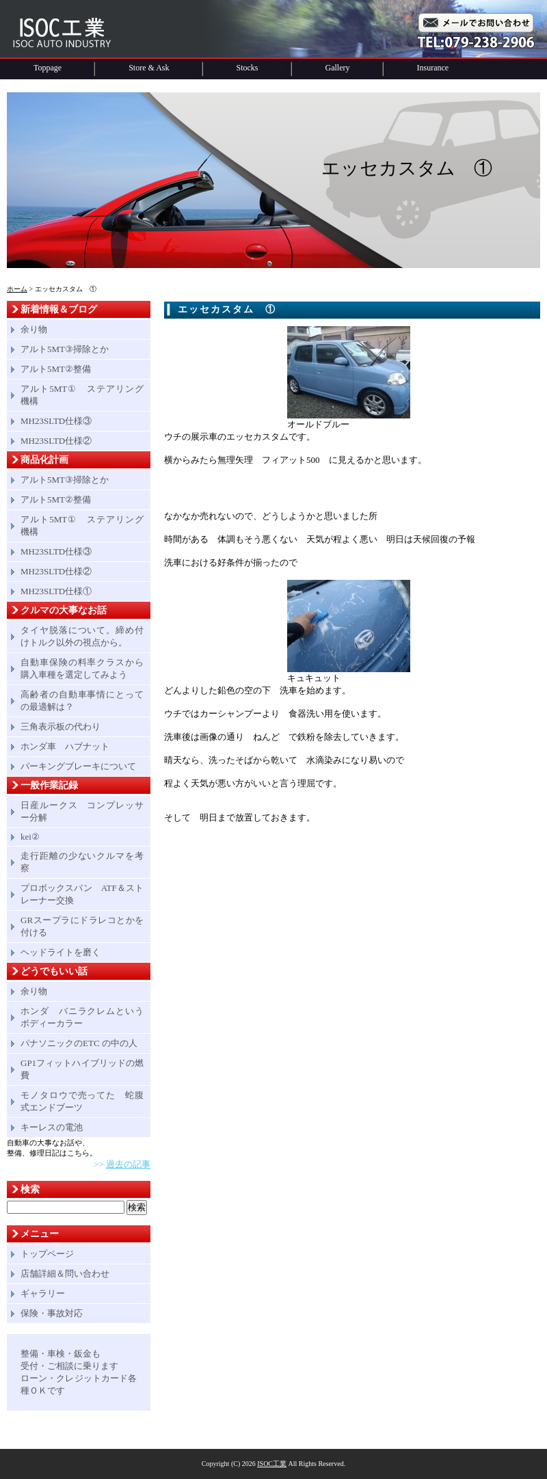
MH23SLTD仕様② (56, 441)
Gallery (337, 67)
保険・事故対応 (52, 1313)
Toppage (48, 67)
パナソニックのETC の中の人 (79, 1043)
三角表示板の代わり (61, 726)
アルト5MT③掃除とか (65, 349)
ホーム (17, 289)
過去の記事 (128, 1164)
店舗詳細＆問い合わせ (65, 1273)
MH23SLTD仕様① (56, 591)
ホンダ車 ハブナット (65, 746)
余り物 (34, 329)
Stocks (247, 67)
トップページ (47, 1254)
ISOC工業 (271, 1463)
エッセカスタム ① (227, 309)
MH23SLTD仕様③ (56, 421)
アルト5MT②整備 (56, 369)
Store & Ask (149, 67)
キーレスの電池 (52, 1127)
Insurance (433, 67)
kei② (30, 836)
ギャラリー (43, 1293)
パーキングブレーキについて (78, 766)
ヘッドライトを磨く (61, 952)
